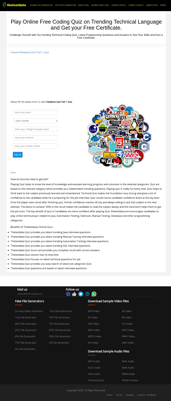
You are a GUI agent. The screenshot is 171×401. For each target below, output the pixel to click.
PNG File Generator (60, 336)
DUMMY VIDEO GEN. (100, 5)
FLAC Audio (94, 367)
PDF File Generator (59, 317)
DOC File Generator (26, 330)
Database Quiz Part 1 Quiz (34, 52)
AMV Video (128, 342)
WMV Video (128, 336)
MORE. (163, 5)
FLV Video (127, 323)
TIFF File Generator (25, 342)
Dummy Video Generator (29, 311)
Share (13, 172)
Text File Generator (26, 317)
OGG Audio (94, 374)
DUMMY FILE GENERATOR (41, 5)
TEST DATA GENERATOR (65, 5)
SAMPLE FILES (152, 5)
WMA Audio (128, 374)
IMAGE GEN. (83, 5)
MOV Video (128, 330)
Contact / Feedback (146, 394)
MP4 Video (94, 311)
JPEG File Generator (60, 330)
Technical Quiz (96, 380)
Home (14, 52)
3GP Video (93, 323)
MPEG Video (94, 336)
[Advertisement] (86, 77)
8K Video (127, 317)
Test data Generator (61, 311)
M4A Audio (128, 367)
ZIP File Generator (59, 323)
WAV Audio (128, 361)
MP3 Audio (94, 361)
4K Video (127, 311)
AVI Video (93, 342)
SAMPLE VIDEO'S (118, 5)
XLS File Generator (25, 349)
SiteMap (130, 394)
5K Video (93, 317)
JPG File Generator (25, 336)
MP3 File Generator (26, 323)
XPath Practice (130, 380)
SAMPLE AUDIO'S (136, 5)
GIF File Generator (59, 342)
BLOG (119, 394)
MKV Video (94, 330)
